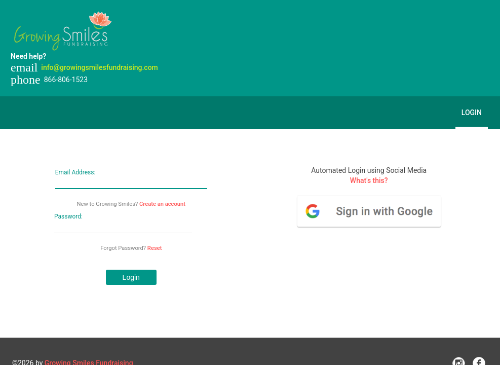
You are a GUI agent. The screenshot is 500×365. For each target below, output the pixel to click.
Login (471, 112)
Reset (154, 248)
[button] (131, 277)
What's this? (369, 180)
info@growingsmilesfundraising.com (99, 67)
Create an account (162, 204)
